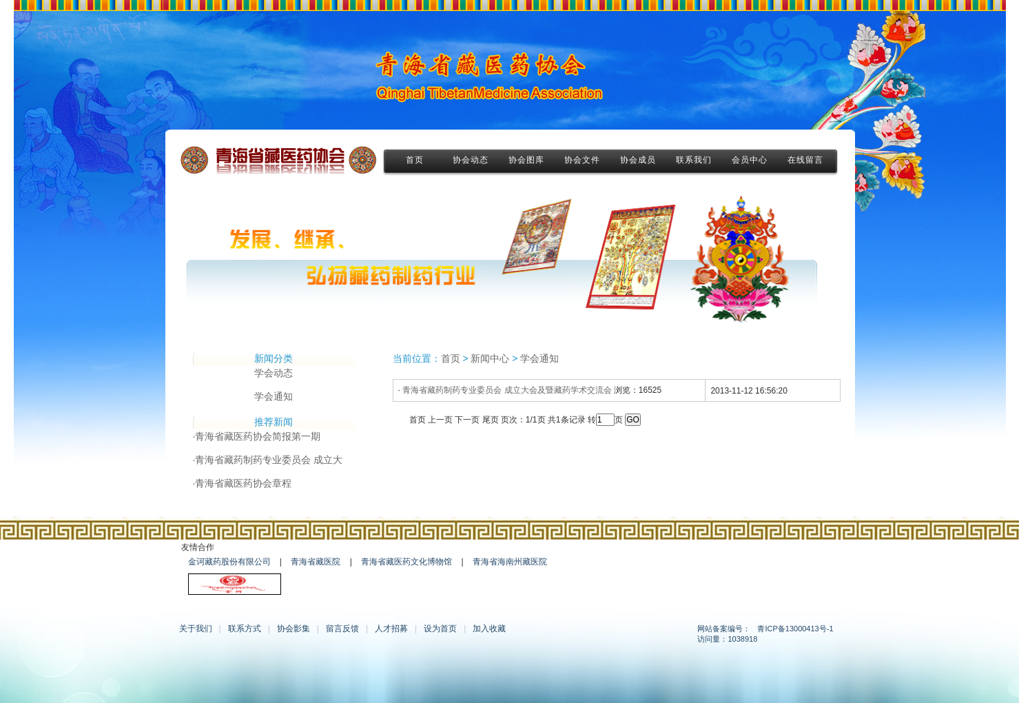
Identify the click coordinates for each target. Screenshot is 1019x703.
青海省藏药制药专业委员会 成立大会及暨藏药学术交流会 (506, 390)
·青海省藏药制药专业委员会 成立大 (268, 459)
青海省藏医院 (315, 562)
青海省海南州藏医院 (510, 562)
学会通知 (273, 396)
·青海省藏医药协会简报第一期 (257, 436)
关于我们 (195, 628)
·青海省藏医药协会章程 (242, 483)
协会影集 (293, 628)
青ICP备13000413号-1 (795, 628)
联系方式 (244, 628)
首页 (450, 358)
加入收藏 (489, 628)
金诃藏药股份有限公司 (229, 562)
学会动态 (273, 372)
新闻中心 (490, 358)
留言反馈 (342, 628)
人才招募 (391, 628)
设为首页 (440, 628)
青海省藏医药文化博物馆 (406, 562)
